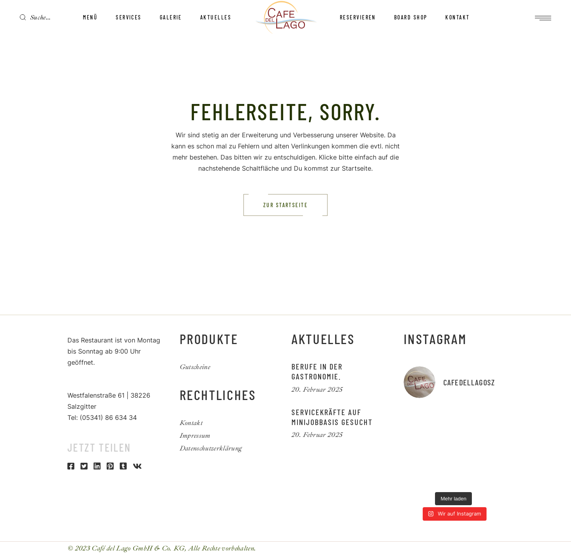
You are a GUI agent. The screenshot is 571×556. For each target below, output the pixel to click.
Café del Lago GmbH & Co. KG (138, 548)
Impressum (195, 435)
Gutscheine (195, 367)
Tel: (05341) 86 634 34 (102, 417)
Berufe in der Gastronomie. (317, 371)
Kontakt (191, 423)
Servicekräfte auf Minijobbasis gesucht (332, 417)
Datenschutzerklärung (211, 448)
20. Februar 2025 (316, 389)
